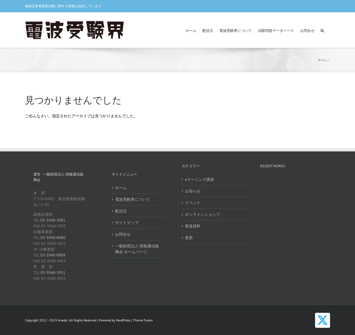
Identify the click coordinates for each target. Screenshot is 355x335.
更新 (189, 237)
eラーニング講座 (199, 179)
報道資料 (193, 226)
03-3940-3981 (52, 220)
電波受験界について (132, 199)
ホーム (121, 187)
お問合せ (123, 234)
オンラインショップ (202, 214)
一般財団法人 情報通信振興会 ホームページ (137, 248)
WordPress (123, 320)
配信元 (121, 211)
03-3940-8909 (52, 255)
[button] (322, 30)
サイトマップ (126, 222)
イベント (193, 202)
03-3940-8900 (52, 237)
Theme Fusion (143, 320)
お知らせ (193, 191)
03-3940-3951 (52, 272)
